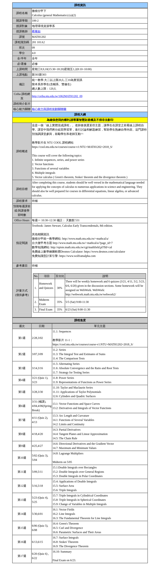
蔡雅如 (36, 31)
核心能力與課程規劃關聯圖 (49, 109)
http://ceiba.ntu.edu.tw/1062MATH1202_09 (57, 96)
